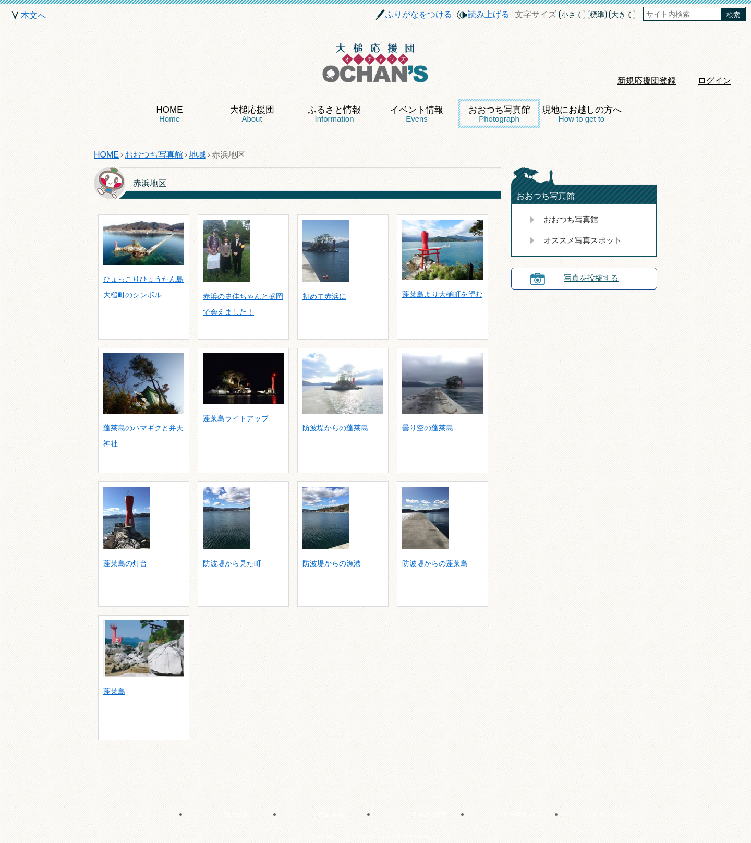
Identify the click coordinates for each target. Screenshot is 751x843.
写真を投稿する (591, 277)
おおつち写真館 (499, 114)
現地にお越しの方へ (582, 114)
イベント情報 (416, 114)
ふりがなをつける (418, 14)
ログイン (714, 80)
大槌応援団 (252, 114)
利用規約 (237, 814)
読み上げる (489, 14)
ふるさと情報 (334, 114)
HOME (169, 114)
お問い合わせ (612, 814)
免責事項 (331, 814)
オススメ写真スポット (582, 240)
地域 (197, 154)
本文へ (33, 15)
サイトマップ (143, 814)
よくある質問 (425, 814)
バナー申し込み (519, 814)
